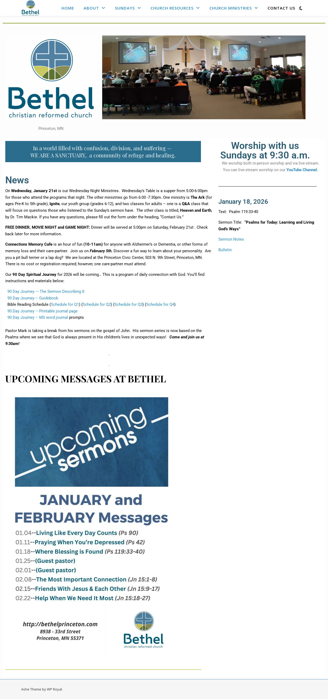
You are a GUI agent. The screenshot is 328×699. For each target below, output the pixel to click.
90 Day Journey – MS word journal (36, 317)
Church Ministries (230, 8)
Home (67, 8)
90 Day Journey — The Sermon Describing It (44, 291)
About (91, 8)
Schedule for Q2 (97, 304)
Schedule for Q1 (65, 304)
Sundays (125, 8)
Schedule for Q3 (128, 304)
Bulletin (225, 249)
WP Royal (54, 689)
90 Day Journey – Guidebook (31, 298)
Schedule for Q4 (160, 304)
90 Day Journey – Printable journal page (41, 311)
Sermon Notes (231, 239)
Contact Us (281, 8)
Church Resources (172, 8)
